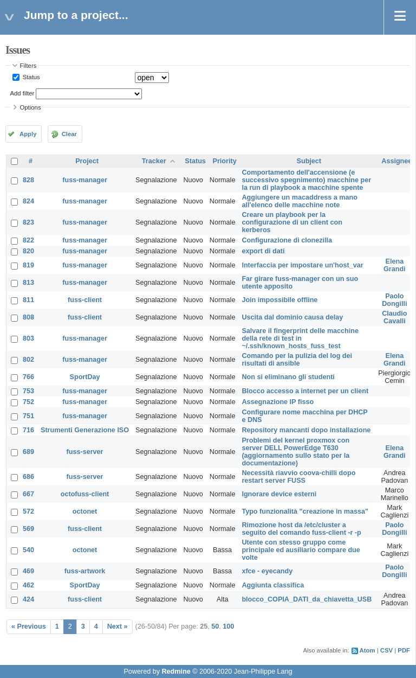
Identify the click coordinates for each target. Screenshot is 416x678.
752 (28, 402)
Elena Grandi (395, 265)
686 (28, 477)
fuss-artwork (85, 571)
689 (28, 452)
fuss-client (85, 300)
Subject (309, 161)
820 (28, 251)
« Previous (28, 626)
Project (87, 161)
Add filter (22, 93)
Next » (117, 626)
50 (215, 626)
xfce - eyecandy (267, 571)
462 (28, 585)
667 (28, 494)
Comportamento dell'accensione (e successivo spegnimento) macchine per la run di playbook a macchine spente (306, 180)
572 (28, 511)
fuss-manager (84, 180)
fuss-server (85, 452)
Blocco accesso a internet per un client (305, 391)
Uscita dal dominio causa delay (292, 317)
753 (28, 391)
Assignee (396, 161)
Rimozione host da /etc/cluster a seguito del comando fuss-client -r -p (301, 528)
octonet (85, 511)
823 (28, 222)
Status (30, 77)
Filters (28, 65)
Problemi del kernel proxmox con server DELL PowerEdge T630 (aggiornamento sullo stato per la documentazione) (295, 452)
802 (28, 359)
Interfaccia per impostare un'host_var (302, 265)
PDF (404, 650)
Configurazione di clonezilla (287, 240)
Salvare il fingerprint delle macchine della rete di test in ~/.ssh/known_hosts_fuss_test (300, 338)
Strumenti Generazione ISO (85, 430)
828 (28, 180)
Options (30, 107)
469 (28, 571)
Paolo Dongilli (394, 300)
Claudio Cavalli (394, 317)
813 (28, 282)
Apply (28, 134)
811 (28, 300)
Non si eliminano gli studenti (288, 377)
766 (28, 377)
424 (28, 599)
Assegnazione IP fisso (278, 402)
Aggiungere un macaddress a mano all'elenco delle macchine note (299, 201)
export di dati (263, 251)
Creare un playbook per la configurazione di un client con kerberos (292, 222)
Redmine (175, 671)
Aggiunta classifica (273, 585)
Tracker (154, 161)
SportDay (85, 377)
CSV (386, 650)
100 (228, 626)
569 (28, 529)
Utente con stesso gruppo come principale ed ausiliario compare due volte (301, 550)
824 (28, 201)
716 (28, 430)
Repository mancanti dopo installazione (306, 430)
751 (28, 416)
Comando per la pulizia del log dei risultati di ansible (297, 359)
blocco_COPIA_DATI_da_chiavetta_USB (307, 599)
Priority (225, 161)
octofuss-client (85, 494)
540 (28, 550)
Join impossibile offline (279, 300)
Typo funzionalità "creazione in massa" (305, 511)
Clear (69, 134)
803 (28, 338)
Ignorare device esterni (279, 494)
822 (28, 240)
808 (28, 317)
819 (28, 265)
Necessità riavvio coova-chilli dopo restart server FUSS (298, 476)
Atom (367, 650)
